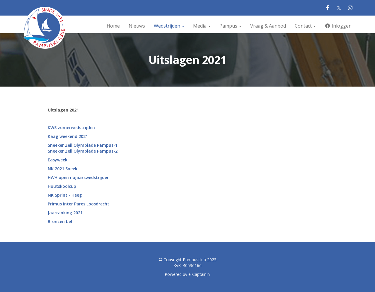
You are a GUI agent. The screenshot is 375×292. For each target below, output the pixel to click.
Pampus (230, 26)
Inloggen (338, 26)
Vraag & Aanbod (268, 26)
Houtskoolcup (62, 186)
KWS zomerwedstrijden (71, 127)
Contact (305, 26)
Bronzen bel (60, 221)
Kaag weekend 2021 (68, 136)
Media (202, 26)
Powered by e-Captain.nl (188, 274)
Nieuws (137, 26)
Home (113, 26)
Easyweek (57, 160)
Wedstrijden (169, 26)
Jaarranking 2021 (65, 212)
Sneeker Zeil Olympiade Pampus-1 (82, 145)
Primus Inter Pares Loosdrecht (78, 204)
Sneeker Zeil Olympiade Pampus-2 (82, 151)
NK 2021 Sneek (62, 168)
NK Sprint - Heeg (65, 195)
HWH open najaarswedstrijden (79, 177)
